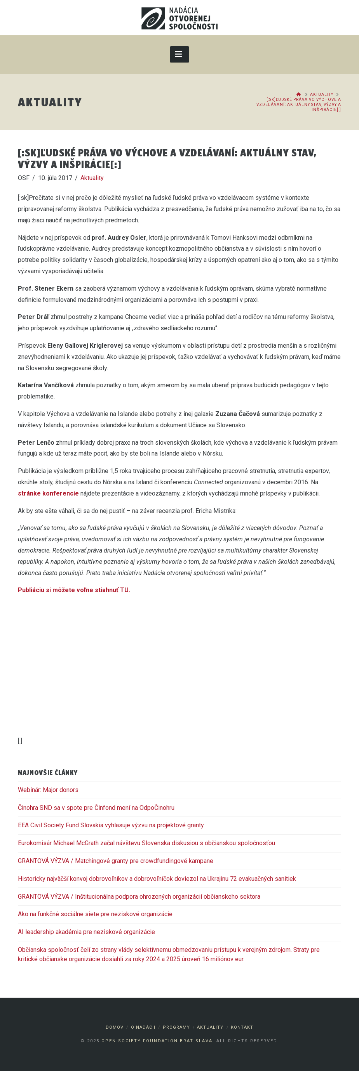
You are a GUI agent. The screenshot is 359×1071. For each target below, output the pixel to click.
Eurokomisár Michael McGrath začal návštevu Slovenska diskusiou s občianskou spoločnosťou (146, 843)
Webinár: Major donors (48, 790)
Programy (176, 1027)
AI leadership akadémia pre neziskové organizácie (86, 932)
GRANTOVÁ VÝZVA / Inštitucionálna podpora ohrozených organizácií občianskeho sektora (139, 896)
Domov (115, 1027)
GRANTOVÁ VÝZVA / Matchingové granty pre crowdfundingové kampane (115, 861)
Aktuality (92, 178)
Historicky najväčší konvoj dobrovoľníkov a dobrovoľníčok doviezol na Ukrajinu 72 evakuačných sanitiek (157, 878)
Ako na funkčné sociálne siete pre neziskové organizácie (95, 914)
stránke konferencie (48, 493)
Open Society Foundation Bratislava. (157, 1040)
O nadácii (143, 1027)
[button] (180, 54)
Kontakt (242, 1027)
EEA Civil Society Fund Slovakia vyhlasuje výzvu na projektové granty (111, 825)
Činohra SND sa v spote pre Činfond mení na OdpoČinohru (96, 807)
